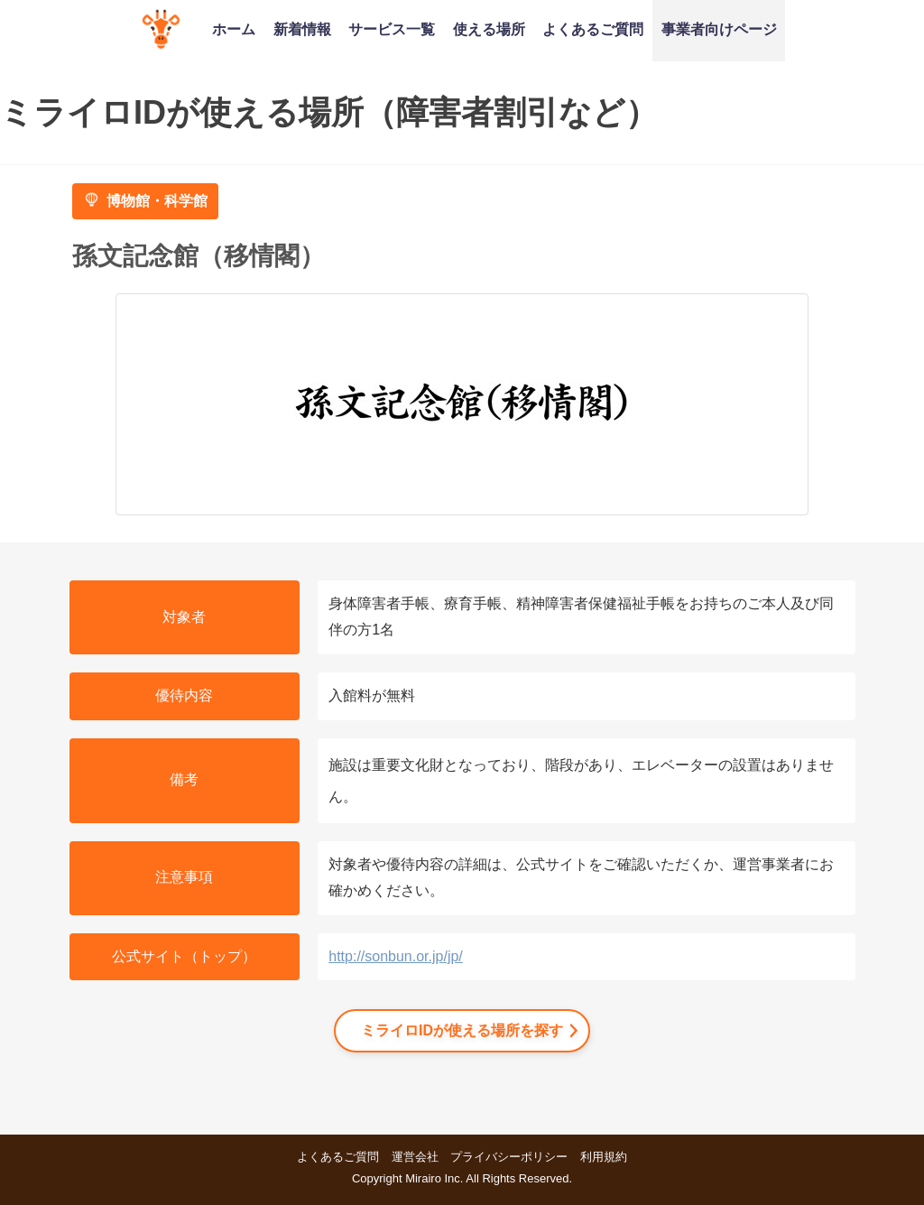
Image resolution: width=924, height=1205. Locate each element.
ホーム (233, 29)
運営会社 (415, 1156)
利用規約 (603, 1156)
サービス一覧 (391, 29)
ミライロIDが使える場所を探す (462, 1030)
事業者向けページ (719, 29)
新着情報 (302, 29)
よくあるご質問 (592, 29)
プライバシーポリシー (509, 1156)
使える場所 (489, 29)
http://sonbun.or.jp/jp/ (395, 956)
